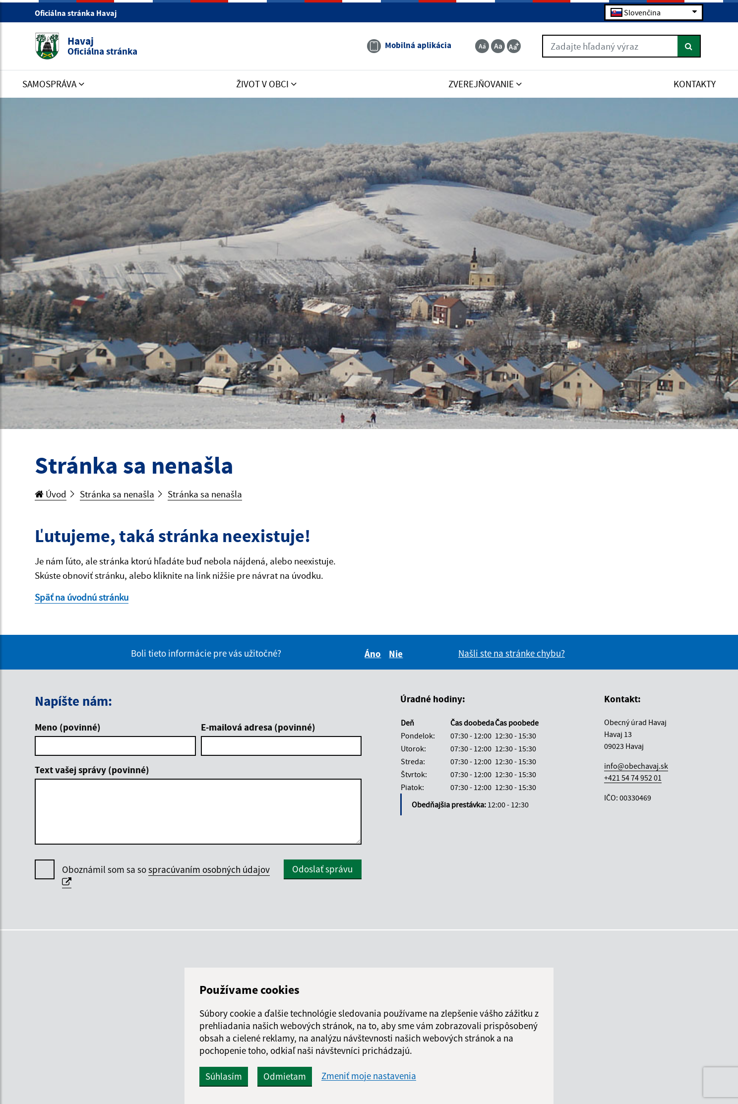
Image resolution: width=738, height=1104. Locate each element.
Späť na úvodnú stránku (81, 597)
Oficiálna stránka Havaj (80, 13)
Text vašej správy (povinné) (92, 770)
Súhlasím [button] (223, 1076)
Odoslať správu (322, 869)
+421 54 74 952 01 (633, 778)
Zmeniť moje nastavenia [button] (368, 1076)
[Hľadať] (689, 46)
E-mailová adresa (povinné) (258, 727)
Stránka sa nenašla (117, 494)
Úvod (50, 494)
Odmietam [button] (284, 1076)
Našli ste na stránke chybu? (511, 653)
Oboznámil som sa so (166, 875)
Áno (374, 654)
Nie (397, 654)
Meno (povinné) (68, 727)
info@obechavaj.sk (636, 766)
